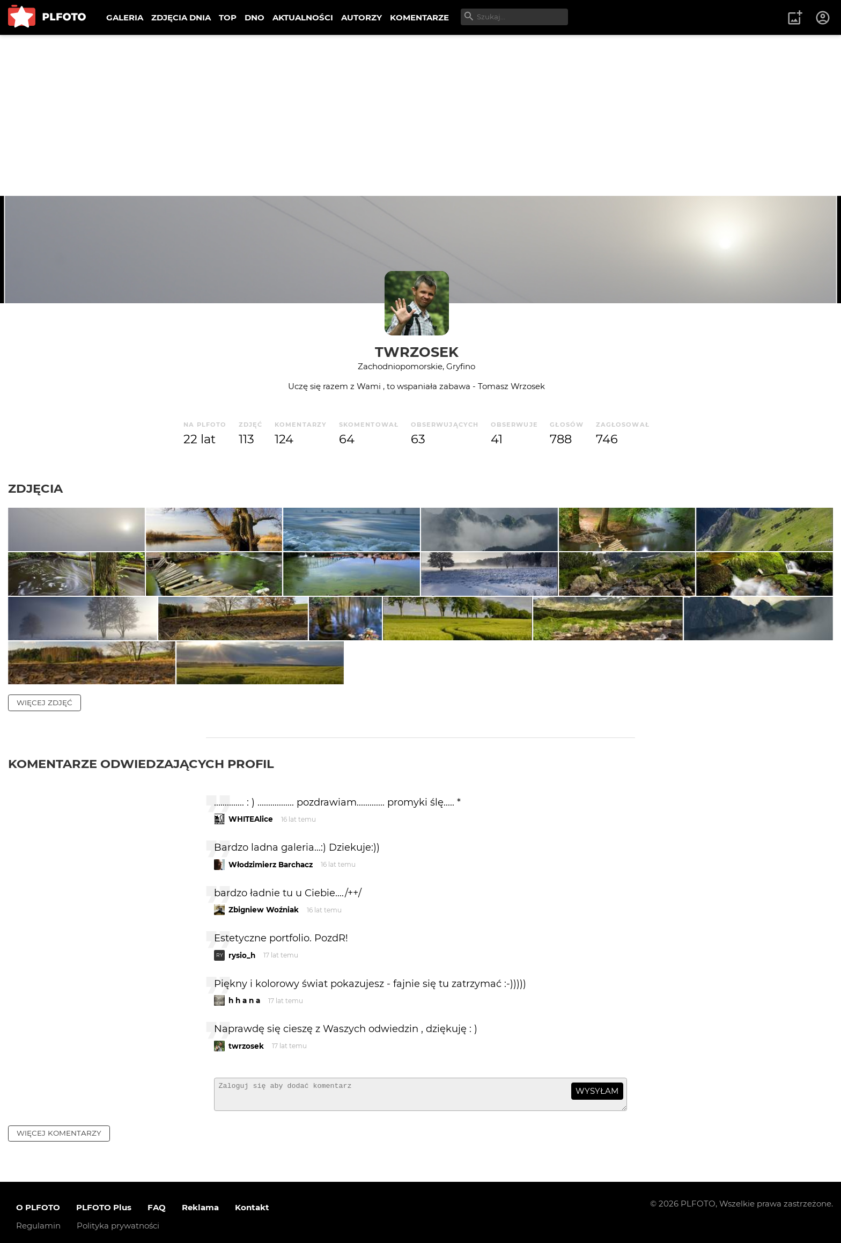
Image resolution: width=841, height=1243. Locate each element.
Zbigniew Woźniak (263, 1059)
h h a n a (244, 1149)
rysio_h (241, 1104)
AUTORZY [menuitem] (361, 17)
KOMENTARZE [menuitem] (419, 17)
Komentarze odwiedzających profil (141, 912)
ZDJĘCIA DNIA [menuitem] (181, 17)
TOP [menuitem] (228, 17)
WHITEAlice (250, 968)
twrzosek (417, 351)
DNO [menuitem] (254, 17)
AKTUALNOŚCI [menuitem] (302, 17)
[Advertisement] (420, 115)
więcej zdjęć (44, 851)
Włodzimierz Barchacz (270, 1013)
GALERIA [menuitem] (124, 17)
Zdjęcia (35, 488)
